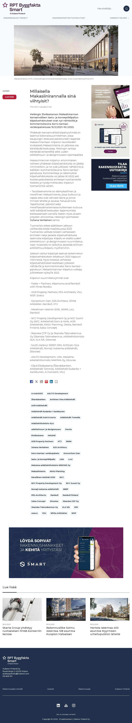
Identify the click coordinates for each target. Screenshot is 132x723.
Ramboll (54, 495)
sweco (34, 513)
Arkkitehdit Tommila (70, 417)
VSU (44, 513)
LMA (62, 459)
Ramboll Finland (70, 495)
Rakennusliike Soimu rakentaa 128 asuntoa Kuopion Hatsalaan (60, 630)
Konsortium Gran (72, 453)
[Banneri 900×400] (66, 577)
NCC (62, 477)
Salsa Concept (38, 501)
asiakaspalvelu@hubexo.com (16, 673)
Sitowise (54, 501)
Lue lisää (9, 97)
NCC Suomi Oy (73, 483)
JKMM (68, 441)
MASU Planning (57, 471)
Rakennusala (84, 689)
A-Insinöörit (37, 393)
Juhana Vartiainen (40, 447)
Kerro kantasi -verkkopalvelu (45, 453)
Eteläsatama (37, 435)
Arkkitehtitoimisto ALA (42, 423)
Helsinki (52, 435)
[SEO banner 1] (110, 156)
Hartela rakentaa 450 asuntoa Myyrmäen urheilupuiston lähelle (105, 630)
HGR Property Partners (42, 441)
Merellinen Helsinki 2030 (43, 477)
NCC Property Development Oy (46, 483)
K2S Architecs (60, 447)
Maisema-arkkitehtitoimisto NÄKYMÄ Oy (50, 465)
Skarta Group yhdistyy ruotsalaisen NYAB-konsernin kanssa (17, 630)
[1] (110, 190)
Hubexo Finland (118, 18)
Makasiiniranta (38, 471)
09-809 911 (7, 676)
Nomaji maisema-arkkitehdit (45, 489)
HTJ (59, 441)
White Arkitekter (59, 513)
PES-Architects (38, 495)
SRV (76, 507)
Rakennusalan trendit (16, 18)
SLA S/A (66, 507)
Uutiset (6, 91)
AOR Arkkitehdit (39, 405)
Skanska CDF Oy (71, 501)
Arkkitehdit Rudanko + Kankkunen (48, 411)
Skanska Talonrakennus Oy (44, 507)
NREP (65, 489)
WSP (74, 513)
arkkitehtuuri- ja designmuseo (46, 429)
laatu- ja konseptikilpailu (43, 459)
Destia (68, 429)
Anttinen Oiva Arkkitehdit (62, 399)
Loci (70, 459)
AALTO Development (57, 393)
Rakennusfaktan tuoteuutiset (68, 18)
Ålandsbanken (38, 399)
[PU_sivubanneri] (110, 118)
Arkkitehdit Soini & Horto (43, 417)
